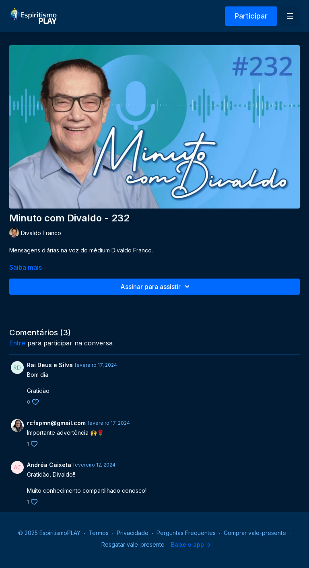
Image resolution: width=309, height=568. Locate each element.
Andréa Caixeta (49, 464)
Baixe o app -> (191, 544)
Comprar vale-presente (255, 532)
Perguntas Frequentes (186, 532)
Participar (251, 16)
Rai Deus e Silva (50, 364)
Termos (99, 532)
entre (17, 343)
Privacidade (132, 532)
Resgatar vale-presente (133, 544)
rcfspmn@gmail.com (56, 422)
